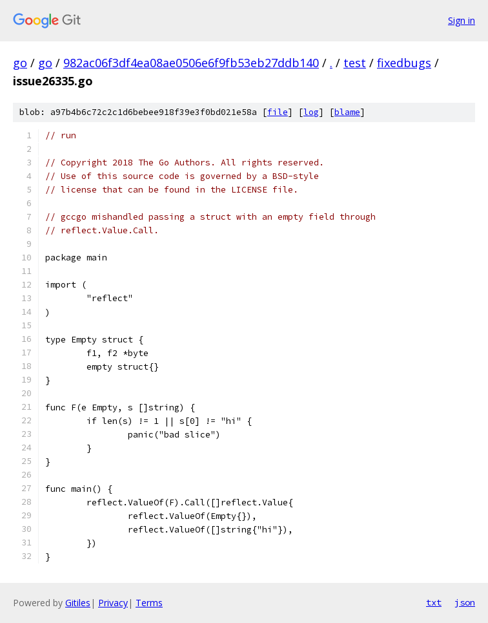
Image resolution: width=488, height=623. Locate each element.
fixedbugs (404, 62)
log (311, 112)
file (277, 112)
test (354, 62)
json (464, 602)
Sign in (461, 20)
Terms (149, 603)
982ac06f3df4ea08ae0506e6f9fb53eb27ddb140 (191, 62)
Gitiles (77, 603)
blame (347, 112)
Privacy (113, 603)
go (20, 62)
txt (434, 602)
